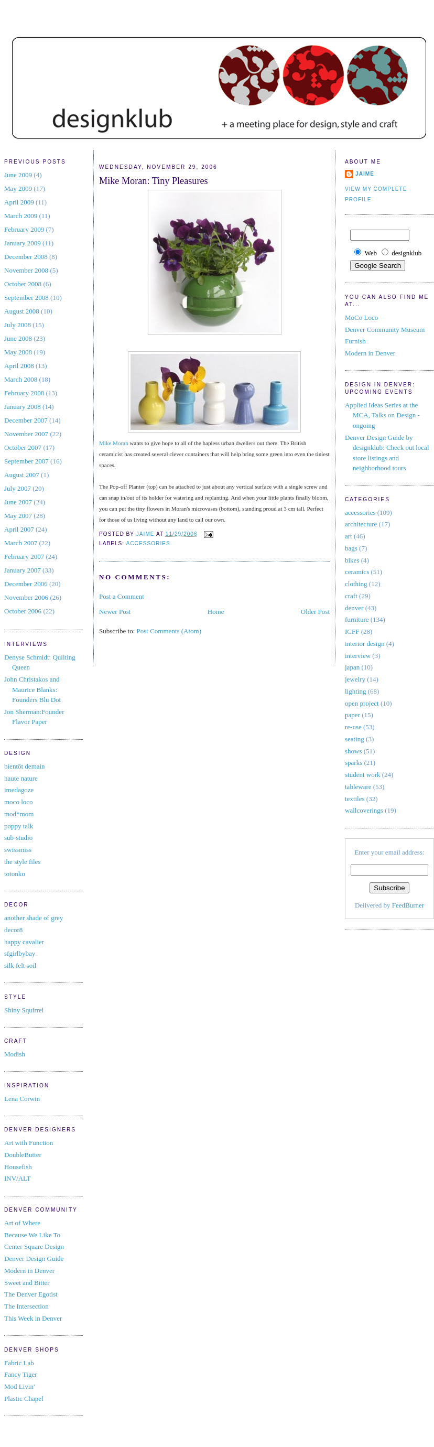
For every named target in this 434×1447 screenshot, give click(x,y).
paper (352, 715)
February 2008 (24, 393)
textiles (355, 799)
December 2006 (26, 584)
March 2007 (20, 543)
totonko (14, 874)
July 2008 (17, 325)
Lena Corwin (22, 1099)
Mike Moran (113, 443)
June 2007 (18, 502)
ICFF (352, 631)
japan (352, 667)
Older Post (315, 611)
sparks (353, 762)
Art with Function (28, 1143)
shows (353, 751)
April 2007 (19, 529)
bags (351, 548)
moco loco (18, 802)
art (348, 536)
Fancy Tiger (20, 1374)
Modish (14, 1054)
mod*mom (19, 814)
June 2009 (18, 175)
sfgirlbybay (19, 953)
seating (354, 739)
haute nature (21, 778)
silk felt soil (20, 965)
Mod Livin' (19, 1386)
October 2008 (22, 284)
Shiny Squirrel (24, 1010)
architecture (361, 524)
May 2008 (18, 352)
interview (358, 656)
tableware (358, 787)
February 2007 (24, 556)
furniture (356, 619)
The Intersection (26, 1306)
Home (216, 611)
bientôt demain (24, 766)
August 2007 (21, 475)
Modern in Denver (29, 1271)
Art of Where (22, 1223)
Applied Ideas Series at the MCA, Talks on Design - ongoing (382, 415)
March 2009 (20, 216)
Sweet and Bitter (27, 1283)
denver (354, 608)
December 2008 (26, 257)
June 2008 (18, 338)
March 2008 (20, 379)
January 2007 (22, 570)
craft (351, 596)
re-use (353, 727)
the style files (22, 862)
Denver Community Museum (385, 329)
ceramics (357, 572)
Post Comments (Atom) (169, 631)
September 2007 (26, 461)
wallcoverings (364, 810)
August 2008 (21, 311)
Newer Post (115, 611)
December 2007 (26, 420)
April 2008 (19, 366)
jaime (364, 174)
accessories (148, 543)
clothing (356, 584)
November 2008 (26, 270)
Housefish (18, 1167)
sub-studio (18, 837)
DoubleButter (22, 1155)
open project (362, 703)
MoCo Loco (361, 317)
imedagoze (19, 790)
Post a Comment (121, 596)
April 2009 (19, 202)
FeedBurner (408, 905)
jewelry (355, 679)
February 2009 (24, 229)
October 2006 (22, 611)
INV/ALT (17, 1178)
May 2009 (18, 188)
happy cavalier (24, 942)
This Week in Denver (33, 1318)
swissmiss (17, 850)
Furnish (355, 341)
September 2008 (26, 297)
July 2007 (17, 488)
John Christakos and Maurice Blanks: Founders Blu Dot (32, 689)
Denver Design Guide (33, 1258)
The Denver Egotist (31, 1294)
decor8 (13, 930)
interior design (364, 643)
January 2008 (22, 407)
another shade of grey (33, 918)
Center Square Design (34, 1246)
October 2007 (22, 447)
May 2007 (18, 516)
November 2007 (26, 434)
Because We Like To (32, 1235)
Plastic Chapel (24, 1398)
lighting (355, 691)
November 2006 (26, 597)
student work (363, 775)
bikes (352, 560)
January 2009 (22, 243)
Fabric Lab (19, 1363)
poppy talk (18, 826)
